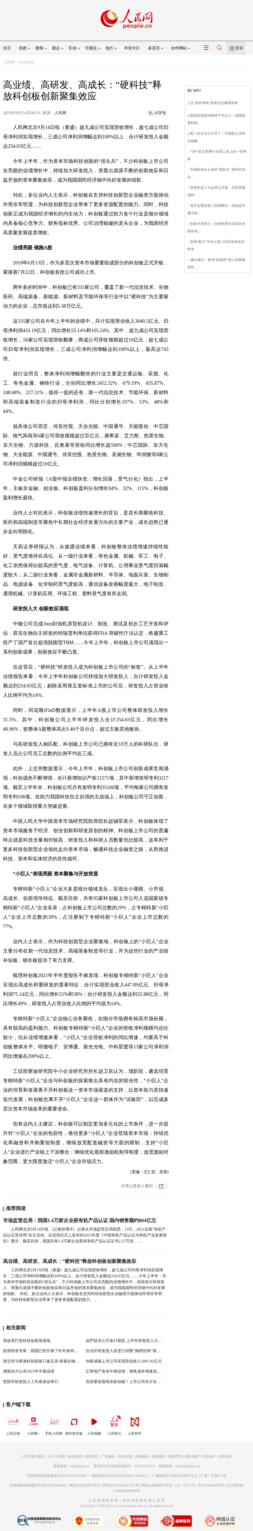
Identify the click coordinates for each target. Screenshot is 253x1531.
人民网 (9, 62)
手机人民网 (53, 1424)
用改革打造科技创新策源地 (26, 1341)
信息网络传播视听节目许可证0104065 (38, 1485)
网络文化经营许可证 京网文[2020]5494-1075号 (104, 1485)
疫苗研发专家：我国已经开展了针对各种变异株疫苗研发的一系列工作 (64, 1351)
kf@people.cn (80, 1466)
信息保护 (209, 1456)
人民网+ (33, 1424)
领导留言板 (74, 1424)
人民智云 (114, 1424)
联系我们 (225, 1456)
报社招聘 (75, 1456)
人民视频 (94, 1424)
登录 (239, 48)
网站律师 (192, 1456)
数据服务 (159, 1456)
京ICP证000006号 (211, 1485)
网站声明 (175, 1456)
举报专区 (132, 48)
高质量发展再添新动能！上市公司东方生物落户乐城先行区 (137, 1382)
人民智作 (134, 1424)
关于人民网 (56, 1456)
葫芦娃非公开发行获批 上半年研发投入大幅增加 (128, 1341)
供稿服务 (142, 1456)
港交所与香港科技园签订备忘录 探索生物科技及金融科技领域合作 (61, 1361)
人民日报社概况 (33, 1456)
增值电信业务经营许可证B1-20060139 (119, 1476)
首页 (7, 48)
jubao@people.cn (188, 1466)
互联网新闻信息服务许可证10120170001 (56, 1476)
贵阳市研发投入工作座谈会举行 (30, 1382)
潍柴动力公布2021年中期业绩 (28, 1371)
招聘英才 (91, 1456)
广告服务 (108, 1456)
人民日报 (13, 1424)
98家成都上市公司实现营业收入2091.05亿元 (124, 1361)
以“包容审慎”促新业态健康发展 (214, 103)
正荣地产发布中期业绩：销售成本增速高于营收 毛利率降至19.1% (143, 1371)
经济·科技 (27, 62)
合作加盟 (125, 1456)
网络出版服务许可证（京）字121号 (168, 1485)
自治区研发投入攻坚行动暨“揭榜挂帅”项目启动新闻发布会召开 (141, 1351)
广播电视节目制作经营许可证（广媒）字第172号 (189, 1476)
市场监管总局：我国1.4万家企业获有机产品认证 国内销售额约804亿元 (79, 1220)
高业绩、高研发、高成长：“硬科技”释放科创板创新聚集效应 (69, 1261)
